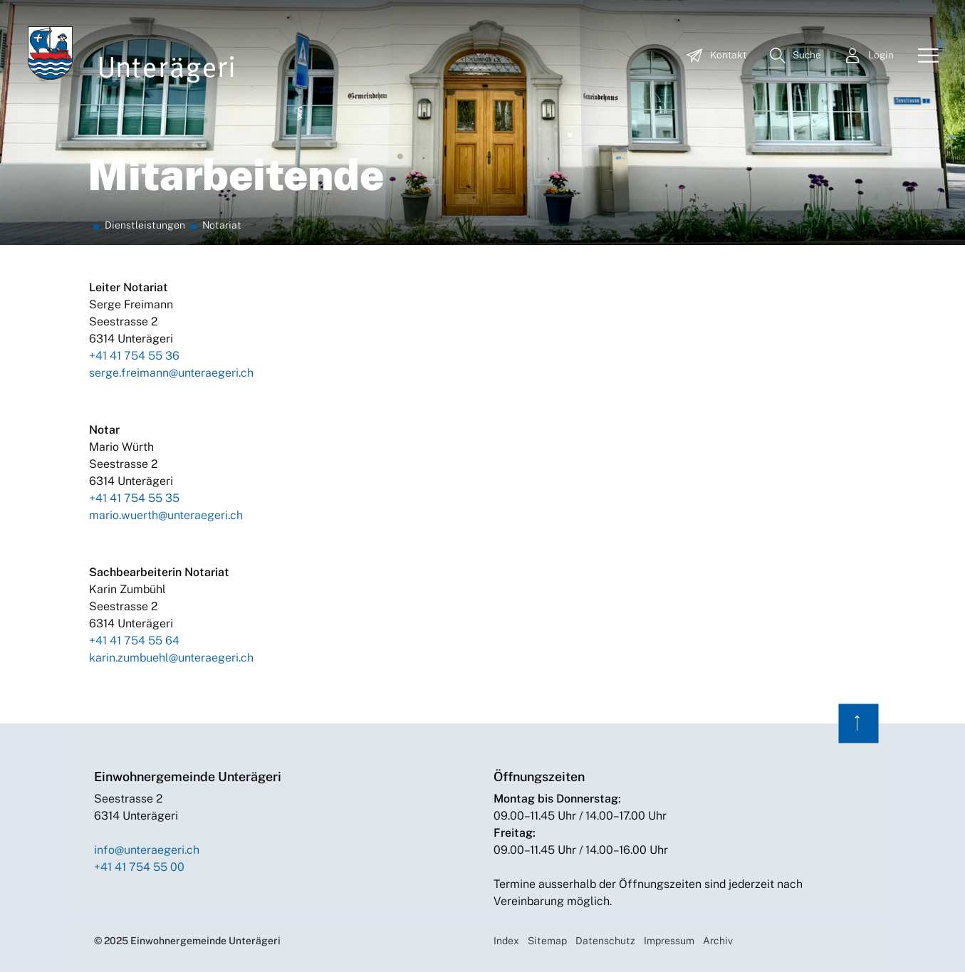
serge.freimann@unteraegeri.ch (171, 373)
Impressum (669, 940)
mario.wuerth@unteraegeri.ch (166, 515)
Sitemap (547, 940)
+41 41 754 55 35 (134, 498)
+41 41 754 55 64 (134, 640)
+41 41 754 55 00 (139, 867)
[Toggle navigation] (923, 56)
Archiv (718, 940)
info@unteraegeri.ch (146, 850)
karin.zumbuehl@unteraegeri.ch (171, 657)
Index (506, 940)
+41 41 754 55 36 (134, 355)
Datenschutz (605, 940)
